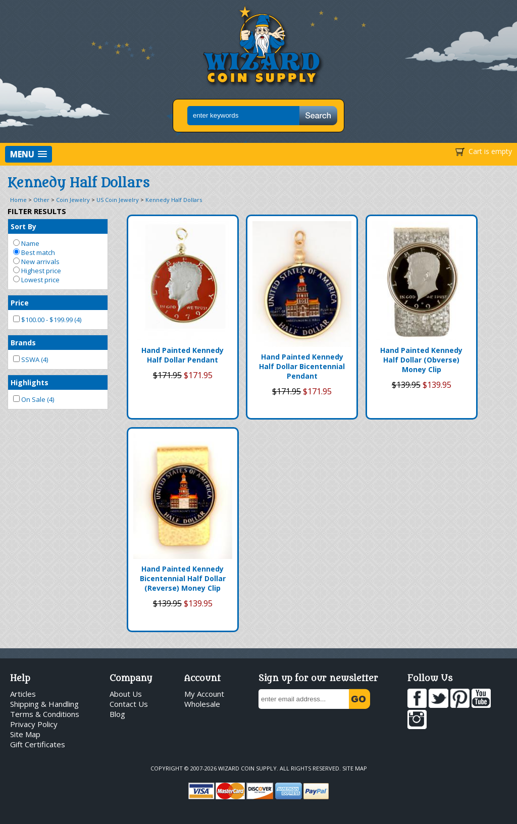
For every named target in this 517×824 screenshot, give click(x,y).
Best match (34, 252)
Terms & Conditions (44, 714)
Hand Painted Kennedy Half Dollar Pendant (182, 355)
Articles (23, 694)
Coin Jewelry (73, 199)
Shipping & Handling (44, 704)
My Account (204, 694)
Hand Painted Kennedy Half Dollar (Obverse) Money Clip (421, 359)
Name (26, 243)
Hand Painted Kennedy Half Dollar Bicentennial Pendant (302, 366)
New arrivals (36, 261)
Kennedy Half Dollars (173, 199)
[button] (28, 154)
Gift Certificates (37, 744)
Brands (23, 342)
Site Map (25, 734)
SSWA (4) (30, 359)
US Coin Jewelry (117, 199)
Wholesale (202, 704)
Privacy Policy (34, 724)
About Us (126, 694)
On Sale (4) (33, 399)
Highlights (29, 382)
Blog (117, 714)
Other (41, 199)
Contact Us (129, 704)
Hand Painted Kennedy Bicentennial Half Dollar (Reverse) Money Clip (183, 578)
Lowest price (36, 279)
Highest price (37, 270)
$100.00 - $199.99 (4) (47, 319)
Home (18, 199)
